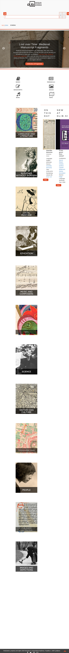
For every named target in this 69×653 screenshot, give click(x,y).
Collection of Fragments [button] (34, 64)
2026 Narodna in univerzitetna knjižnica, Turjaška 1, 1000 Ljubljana (41, 650)
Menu (13, 25)
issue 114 (49, 177)
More (45, 179)
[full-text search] (64, 15)
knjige (60, 176)
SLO (3, 25)
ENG (6, 25)
